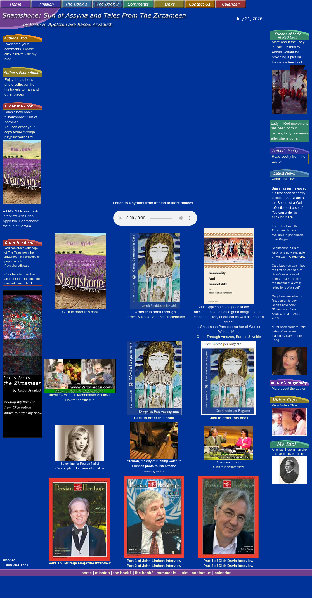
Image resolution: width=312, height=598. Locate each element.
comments (166, 573)
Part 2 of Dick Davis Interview (229, 566)
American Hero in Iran (287, 449)
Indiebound (176, 317)
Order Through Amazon (215, 337)
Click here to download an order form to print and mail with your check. (22, 279)
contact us (201, 573)
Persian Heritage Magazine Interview (79, 563)
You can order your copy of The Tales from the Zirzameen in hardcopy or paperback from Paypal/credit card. (22, 256)
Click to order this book (80, 312)
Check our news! (284, 179)
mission (102, 573)
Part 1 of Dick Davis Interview (229, 561)
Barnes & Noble (137, 317)
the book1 (122, 573)
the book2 (143, 573)
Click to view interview (228, 467)
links (183, 573)
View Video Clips (284, 405)
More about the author (289, 389)
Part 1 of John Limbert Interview (154, 561)
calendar (222, 573)
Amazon (158, 317)
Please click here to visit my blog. (20, 54)
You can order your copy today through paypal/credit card (19, 132)
